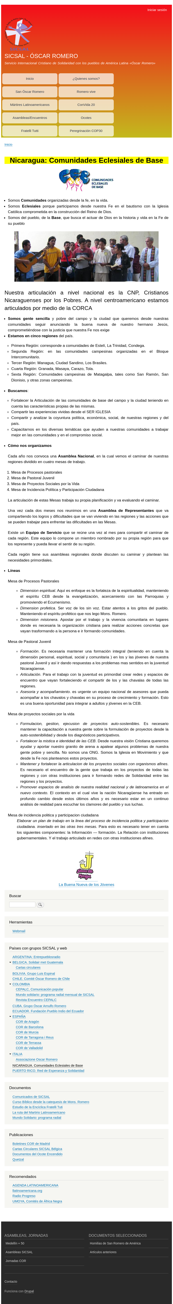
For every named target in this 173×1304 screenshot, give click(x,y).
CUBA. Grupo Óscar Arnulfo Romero (39, 1006)
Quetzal (18, 1159)
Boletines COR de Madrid (31, 1144)
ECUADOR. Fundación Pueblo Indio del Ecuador (48, 1011)
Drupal (29, 1291)
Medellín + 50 (15, 1243)
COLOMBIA (21, 984)
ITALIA (18, 1054)
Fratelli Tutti (30, 131)
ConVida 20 (86, 105)
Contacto (11, 1281)
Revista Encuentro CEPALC (36, 1000)
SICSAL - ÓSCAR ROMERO (41, 56)
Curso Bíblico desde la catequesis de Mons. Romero (51, 1102)
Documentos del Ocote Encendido (38, 1154)
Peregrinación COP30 (86, 131)
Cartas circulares (28, 967)
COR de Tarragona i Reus (35, 1037)
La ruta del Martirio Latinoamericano (39, 1112)
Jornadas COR (16, 1261)
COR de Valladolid (29, 1048)
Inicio (30, 78)
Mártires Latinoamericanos (30, 105)
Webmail (19, 931)
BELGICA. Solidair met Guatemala (38, 962)
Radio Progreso (24, 1196)
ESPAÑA (19, 1016)
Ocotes (86, 118)
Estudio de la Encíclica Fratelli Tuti (38, 1107)
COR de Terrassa (28, 1043)
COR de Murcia (27, 1032)
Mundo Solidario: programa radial (37, 1117)
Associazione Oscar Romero (36, 1059)
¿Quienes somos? (86, 78)
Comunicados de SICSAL (31, 1097)
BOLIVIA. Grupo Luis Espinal (34, 973)
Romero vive (86, 92)
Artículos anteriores (103, 1252)
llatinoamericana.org (27, 1191)
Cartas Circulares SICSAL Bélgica (37, 1149)
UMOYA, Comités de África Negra (37, 1201)
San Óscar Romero (30, 92)
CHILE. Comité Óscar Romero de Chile (41, 979)
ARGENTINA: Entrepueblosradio (36, 957)
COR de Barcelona (29, 1027)
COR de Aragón (27, 1021)
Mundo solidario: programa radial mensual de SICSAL (55, 994)
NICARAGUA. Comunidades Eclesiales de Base (48, 1065)
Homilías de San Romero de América (115, 1243)
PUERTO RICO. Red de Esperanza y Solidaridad (48, 1070)
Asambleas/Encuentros (30, 118)
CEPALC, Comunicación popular (39, 989)
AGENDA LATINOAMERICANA (36, 1185)
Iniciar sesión (157, 10)
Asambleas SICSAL (19, 1252)
